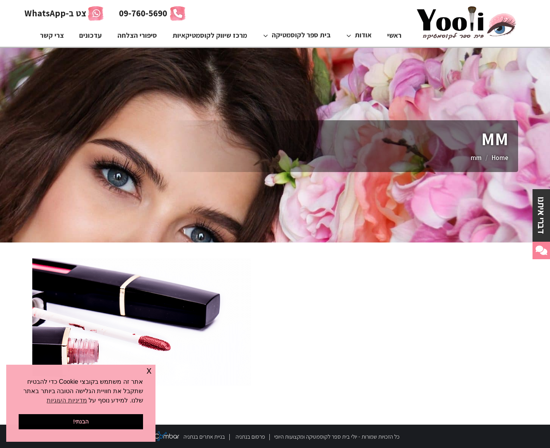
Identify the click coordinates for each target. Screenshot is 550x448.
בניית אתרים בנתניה (204, 436)
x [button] (149, 370)
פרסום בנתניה (250, 436)
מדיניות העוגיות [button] (67, 400)
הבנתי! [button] (81, 421)
